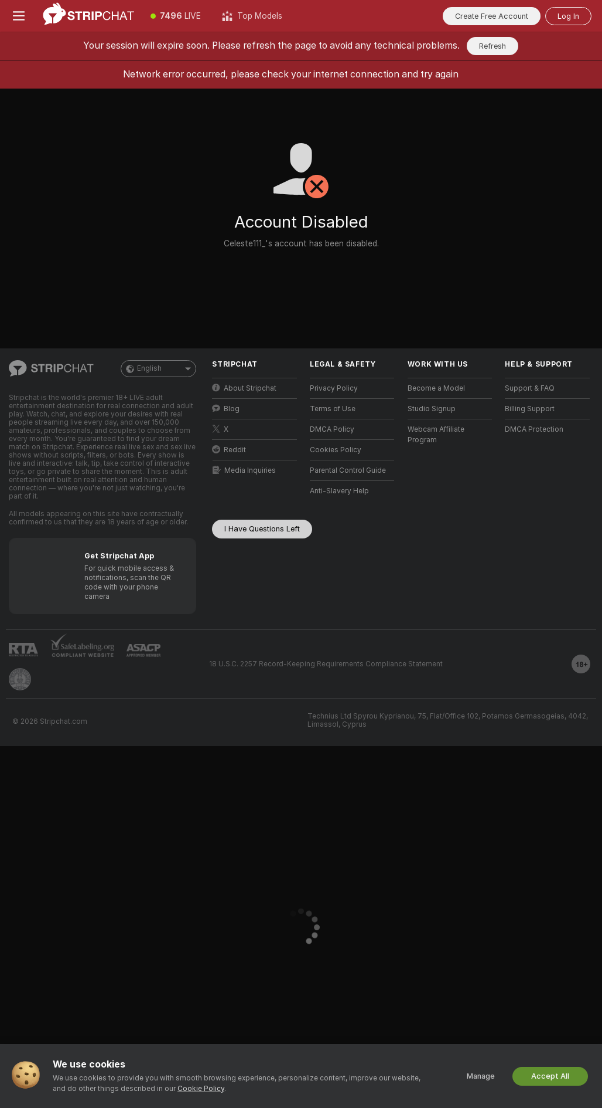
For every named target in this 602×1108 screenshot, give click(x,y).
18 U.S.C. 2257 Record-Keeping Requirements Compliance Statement (326, 664)
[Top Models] (252, 16)
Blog (226, 408)
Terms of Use (332, 409)
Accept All (550, 1076)
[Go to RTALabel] (23, 649)
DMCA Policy (332, 429)
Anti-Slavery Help (339, 491)
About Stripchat (244, 388)
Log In (568, 16)
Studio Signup (432, 409)
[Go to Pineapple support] (20, 679)
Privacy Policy (334, 388)
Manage (481, 1076)
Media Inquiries (244, 470)
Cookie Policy (200, 1089)
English (158, 368)
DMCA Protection (534, 429)
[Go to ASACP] (143, 650)
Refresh (492, 46)
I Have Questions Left (262, 528)
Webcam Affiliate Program (436, 434)
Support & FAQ (530, 388)
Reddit (229, 449)
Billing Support (530, 409)
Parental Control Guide (348, 470)
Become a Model (436, 388)
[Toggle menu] (18, 16)
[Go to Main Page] (88, 16)
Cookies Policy (335, 450)
